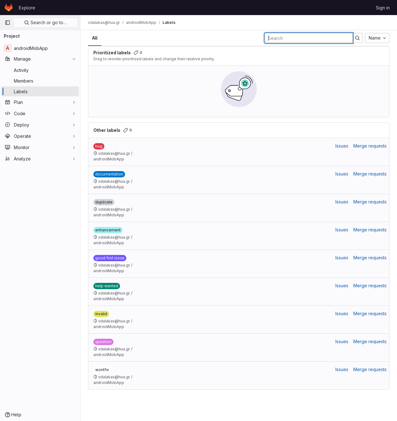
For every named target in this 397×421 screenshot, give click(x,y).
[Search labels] (309, 38)
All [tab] (94, 37)
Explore (27, 7)
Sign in (383, 7)
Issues (341, 145)
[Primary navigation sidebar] (8, 23)
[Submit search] (357, 38)
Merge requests (370, 145)
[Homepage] (8, 8)
